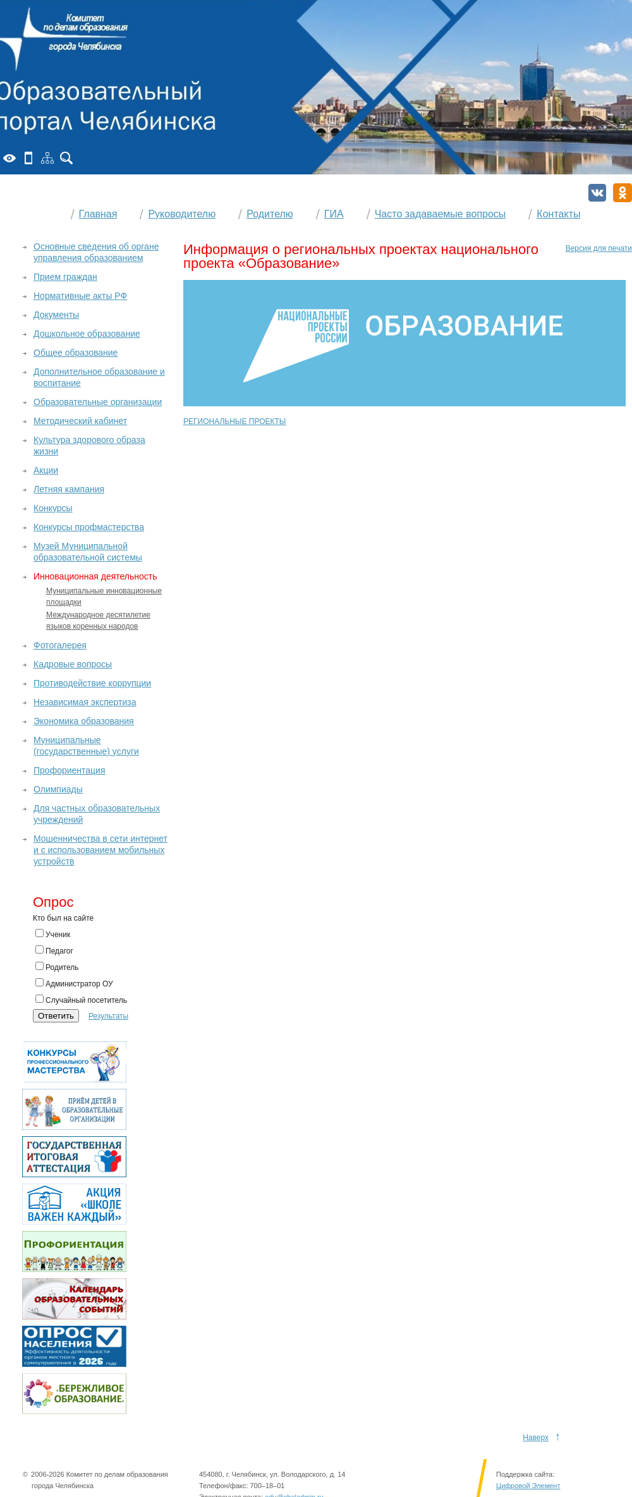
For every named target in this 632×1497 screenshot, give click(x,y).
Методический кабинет (80, 421)
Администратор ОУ (74, 983)
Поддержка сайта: (525, 1474)
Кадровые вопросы (72, 664)
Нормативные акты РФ (80, 296)
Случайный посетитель (81, 1000)
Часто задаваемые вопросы (440, 214)
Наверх (536, 1437)
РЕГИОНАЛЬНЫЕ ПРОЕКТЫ (234, 421)
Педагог (54, 950)
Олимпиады (58, 789)
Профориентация (69, 770)
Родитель (56, 967)
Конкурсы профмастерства (88, 527)
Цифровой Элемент (528, 1485)
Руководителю (182, 214)
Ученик (52, 934)
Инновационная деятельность (95, 576)
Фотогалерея (60, 645)
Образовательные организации (97, 402)
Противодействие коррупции (92, 683)
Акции (45, 470)
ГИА (334, 214)
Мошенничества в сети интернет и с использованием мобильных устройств (100, 849)
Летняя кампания (68, 489)
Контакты (558, 214)
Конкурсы (53, 508)
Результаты (108, 1016)
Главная (98, 214)
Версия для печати (599, 248)
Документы (56, 315)
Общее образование (75, 353)
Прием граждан (65, 277)
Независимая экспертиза (84, 702)
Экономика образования (83, 721)
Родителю (269, 214)
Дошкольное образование (86, 334)
